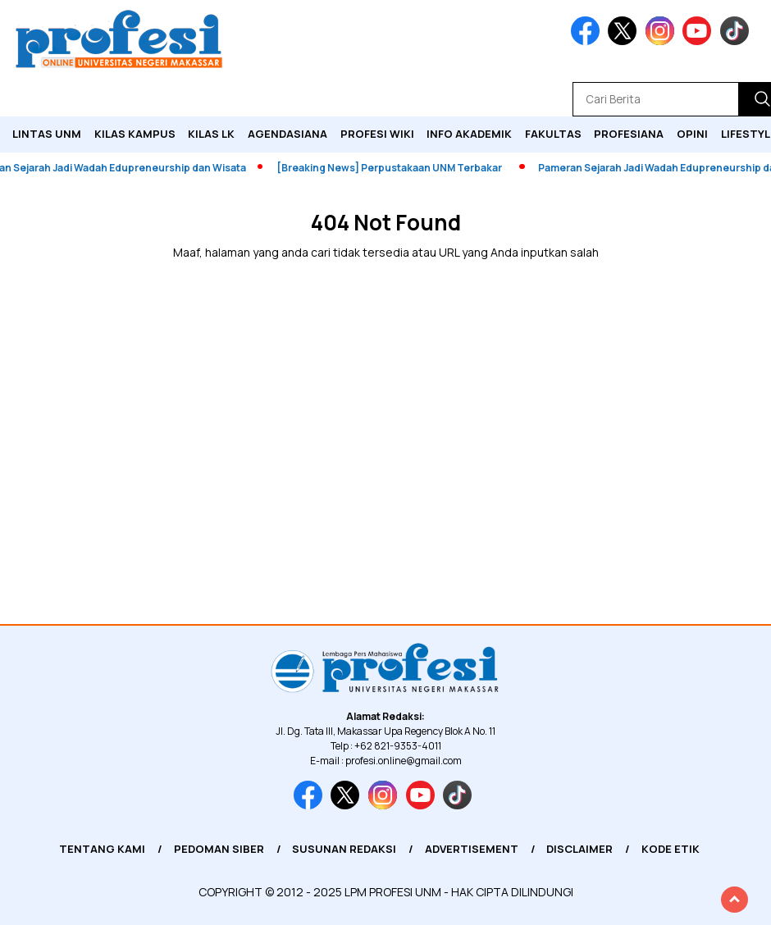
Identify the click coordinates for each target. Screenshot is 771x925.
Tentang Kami (102, 848)
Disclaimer (579, 848)
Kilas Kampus (135, 133)
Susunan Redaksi (344, 848)
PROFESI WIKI (377, 133)
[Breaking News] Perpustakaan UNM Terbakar (393, 168)
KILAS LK (211, 133)
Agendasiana (287, 133)
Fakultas (553, 133)
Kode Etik (670, 848)
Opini (692, 133)
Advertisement (471, 848)
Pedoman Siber (219, 848)
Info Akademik (469, 133)
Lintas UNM (46, 133)
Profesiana (629, 133)
